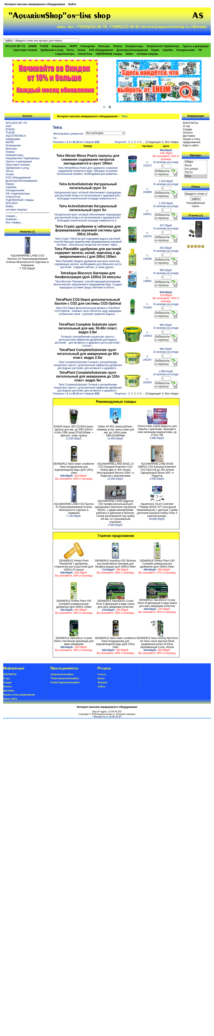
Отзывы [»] (195, 215)
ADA (8, 126)
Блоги (101, 678)
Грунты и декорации (196, 46)
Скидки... (11, 216)
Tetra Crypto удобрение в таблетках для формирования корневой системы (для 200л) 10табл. (88, 230)
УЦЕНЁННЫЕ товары (108, 53)
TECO (195, 172)
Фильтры (104, 46)
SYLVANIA (195, 169)
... (143, 142)
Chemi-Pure (85, 53)
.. (195, 238)
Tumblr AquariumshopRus (65, 682)
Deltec (129, 53)
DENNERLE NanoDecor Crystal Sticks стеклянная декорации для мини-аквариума (74, 641)
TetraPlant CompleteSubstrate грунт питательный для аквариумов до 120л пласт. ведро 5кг (88, 376)
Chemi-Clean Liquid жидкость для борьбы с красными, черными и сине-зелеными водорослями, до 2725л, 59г (157, 431)
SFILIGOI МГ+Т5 (15, 46)
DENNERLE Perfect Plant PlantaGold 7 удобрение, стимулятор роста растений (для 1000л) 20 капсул (73, 565)
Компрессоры (134, 46)
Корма (155, 50)
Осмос (82, 50)
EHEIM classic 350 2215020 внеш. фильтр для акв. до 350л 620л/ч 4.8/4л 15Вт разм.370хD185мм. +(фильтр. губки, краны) (74, 431)
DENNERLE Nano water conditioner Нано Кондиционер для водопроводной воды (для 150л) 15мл (73, 468)
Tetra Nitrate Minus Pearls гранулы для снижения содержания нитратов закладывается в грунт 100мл (87, 159)
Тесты (70, 50)
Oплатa (188, 132)
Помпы (117, 46)
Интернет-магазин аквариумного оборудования (34, 4)
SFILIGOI (12, 203)
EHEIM (32, 46)
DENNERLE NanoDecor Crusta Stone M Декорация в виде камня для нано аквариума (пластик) (157, 603)
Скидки (187, 129)
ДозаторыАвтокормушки (132, 50)
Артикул (147, 146)
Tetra (195, 176)
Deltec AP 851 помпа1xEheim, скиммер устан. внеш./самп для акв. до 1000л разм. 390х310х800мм (115, 431)
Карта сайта (190, 145)
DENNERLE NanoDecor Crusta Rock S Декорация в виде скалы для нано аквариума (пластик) (115, 603)
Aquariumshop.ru (106, 714)
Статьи (102, 674)
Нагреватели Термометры (163, 46)
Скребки (168, 50)
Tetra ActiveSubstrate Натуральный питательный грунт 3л (88, 186)
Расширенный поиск (195, 204)
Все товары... (14, 222)
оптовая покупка (147, 53)
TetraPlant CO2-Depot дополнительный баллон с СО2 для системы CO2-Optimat (87, 301)
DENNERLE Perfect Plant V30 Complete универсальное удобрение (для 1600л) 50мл (157, 563)
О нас (186, 126)
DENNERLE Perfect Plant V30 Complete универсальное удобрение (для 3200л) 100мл (74, 603)
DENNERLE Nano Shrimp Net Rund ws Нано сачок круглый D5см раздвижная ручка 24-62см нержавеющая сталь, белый (157, 643)
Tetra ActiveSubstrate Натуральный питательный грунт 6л (88, 208)
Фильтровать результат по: (68, 135)
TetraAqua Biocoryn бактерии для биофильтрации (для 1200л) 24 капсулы (88, 275)
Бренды (195, 155)
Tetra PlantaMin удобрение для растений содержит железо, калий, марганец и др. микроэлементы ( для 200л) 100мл (87, 252)
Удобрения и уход (51, 50)
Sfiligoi (195, 162)
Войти (72, 4)
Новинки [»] (27, 231)
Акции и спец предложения (191, 140)
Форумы (102, 682)
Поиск (195, 186)
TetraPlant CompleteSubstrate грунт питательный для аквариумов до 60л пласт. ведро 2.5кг (88, 353)
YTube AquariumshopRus (64, 678)
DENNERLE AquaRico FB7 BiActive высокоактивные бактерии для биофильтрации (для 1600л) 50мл (115, 563)
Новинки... (12, 219)
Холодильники (185, 50)
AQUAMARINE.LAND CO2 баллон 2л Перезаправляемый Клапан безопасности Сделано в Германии (27, 259)
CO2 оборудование (101, 50)
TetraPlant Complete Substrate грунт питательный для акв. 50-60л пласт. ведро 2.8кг (87, 328)
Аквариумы (59, 46)
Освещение (88, 46)
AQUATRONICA (16, 135)
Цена (166, 146)
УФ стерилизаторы (18, 193)
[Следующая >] (155, 142)
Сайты (101, 686)
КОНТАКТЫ (190, 122)
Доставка (189, 135)
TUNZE (44, 46)
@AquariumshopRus (62, 674)
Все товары (172, 142)
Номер (88, 146)
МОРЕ (73, 46)
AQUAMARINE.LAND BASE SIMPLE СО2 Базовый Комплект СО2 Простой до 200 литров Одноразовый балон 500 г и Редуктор (157, 469)
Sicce (195, 165)
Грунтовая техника (25, 50)
